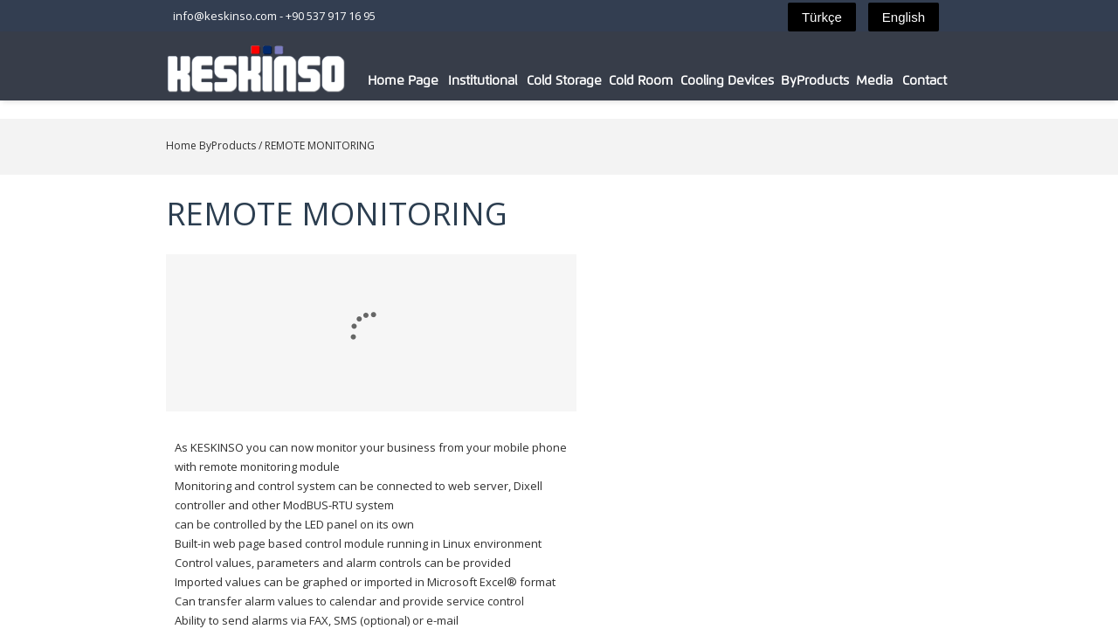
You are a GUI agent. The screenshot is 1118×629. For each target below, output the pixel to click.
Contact (966, 80)
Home (137, 145)
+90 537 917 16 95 (287, 16)
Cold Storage (588, 80)
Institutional (503, 80)
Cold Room (669, 80)
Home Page (420, 80)
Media (912, 80)
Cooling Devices (758, 80)
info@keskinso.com (181, 16)
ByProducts (850, 80)
